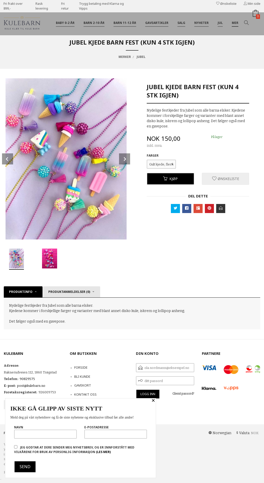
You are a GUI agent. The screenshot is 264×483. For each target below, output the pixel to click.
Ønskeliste (226, 3)
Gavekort (82, 385)
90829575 (27, 379)
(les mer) (103, 452)
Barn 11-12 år (125, 23)
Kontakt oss (85, 394)
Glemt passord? (183, 393)
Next (124, 158)
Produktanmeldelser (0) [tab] (69, 292)
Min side (252, 3)
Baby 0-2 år (65, 23)
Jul (220, 23)
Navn (45, 432)
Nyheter (201, 23)
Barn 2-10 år (94, 23)
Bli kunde (82, 376)
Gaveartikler (156, 23)
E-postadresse (115, 432)
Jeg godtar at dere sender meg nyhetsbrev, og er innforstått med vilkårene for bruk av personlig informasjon (74, 449)
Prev (7, 158)
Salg (181, 23)
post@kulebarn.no (31, 386)
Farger (153, 155)
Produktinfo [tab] (20, 292)
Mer (235, 23)
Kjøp (170, 178)
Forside (81, 367)
